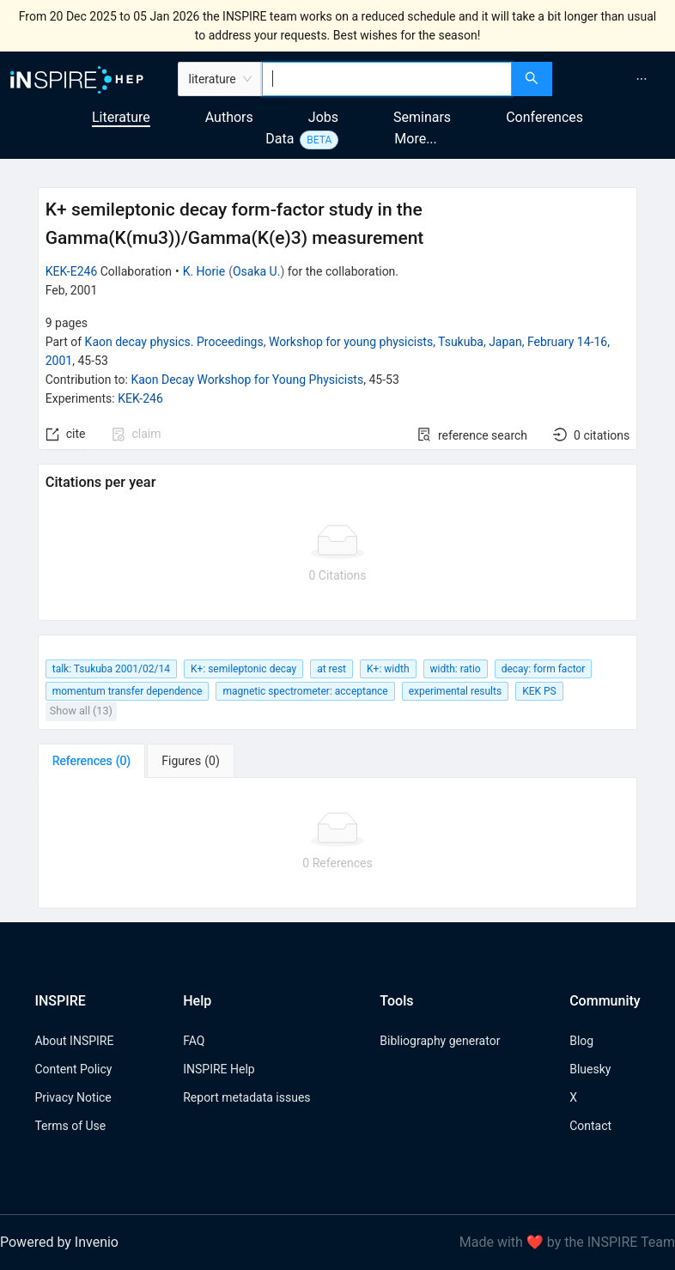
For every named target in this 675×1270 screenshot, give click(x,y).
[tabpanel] (338, 843)
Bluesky (590, 1069)
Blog (581, 1041)
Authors (229, 117)
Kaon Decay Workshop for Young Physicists (247, 379)
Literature (121, 117)
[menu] (616, 79)
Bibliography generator (440, 1041)
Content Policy (73, 1069)
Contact (590, 1126)
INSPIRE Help (218, 1069)
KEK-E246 (72, 271)
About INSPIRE (73, 1041)
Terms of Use (70, 1126)
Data (279, 139)
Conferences (544, 117)
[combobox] (387, 79)
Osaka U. (256, 271)
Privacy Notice (72, 1097)
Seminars (422, 117)
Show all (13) (81, 710)
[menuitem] (641, 79)
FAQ (193, 1041)
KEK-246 (140, 398)
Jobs (323, 117)
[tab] (91, 760)
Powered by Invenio (59, 1242)
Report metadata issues (246, 1097)
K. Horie (204, 271)
